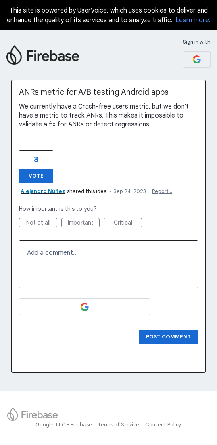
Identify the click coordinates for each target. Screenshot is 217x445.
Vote (36, 175)
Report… (162, 191)
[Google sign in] (197, 59)
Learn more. (193, 20)
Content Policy (163, 424)
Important (84, 223)
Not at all (42, 223)
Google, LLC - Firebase (63, 424)
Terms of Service (118, 424)
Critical (128, 223)
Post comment (168, 336)
